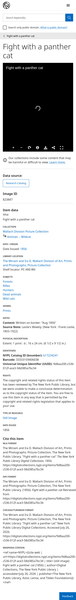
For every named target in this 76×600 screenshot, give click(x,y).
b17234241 (50, 355)
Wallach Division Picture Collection (26, 231)
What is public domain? (53, 27)
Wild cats (9, 299)
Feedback (67, 596)
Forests (7, 281)
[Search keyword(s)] (34, 17)
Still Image (10, 418)
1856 (23, 249)
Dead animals (12, 294)
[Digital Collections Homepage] (6, 5)
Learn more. (57, 162)
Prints (7, 311)
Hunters (8, 290)
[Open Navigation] (68, 5)
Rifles (6, 286)
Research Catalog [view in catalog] (16, 183)
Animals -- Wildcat (19, 237)
